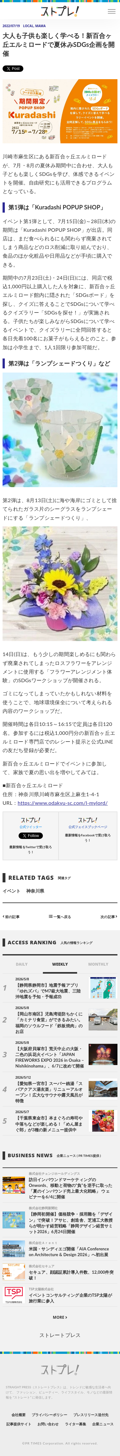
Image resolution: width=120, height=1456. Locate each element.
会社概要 (19, 1415)
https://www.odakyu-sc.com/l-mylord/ (63, 803)
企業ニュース (102, 1424)
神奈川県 (35, 891)
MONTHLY (98, 964)
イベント (11, 891)
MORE (60, 1317)
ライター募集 (75, 1424)
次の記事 (108, 916)
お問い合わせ (48, 1424)
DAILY (22, 964)
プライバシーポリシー (49, 1415)
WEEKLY (60, 964)
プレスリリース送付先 (91, 1415)
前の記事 (11, 916)
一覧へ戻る (60, 916)
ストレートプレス (59, 1335)
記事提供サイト (18, 1424)
